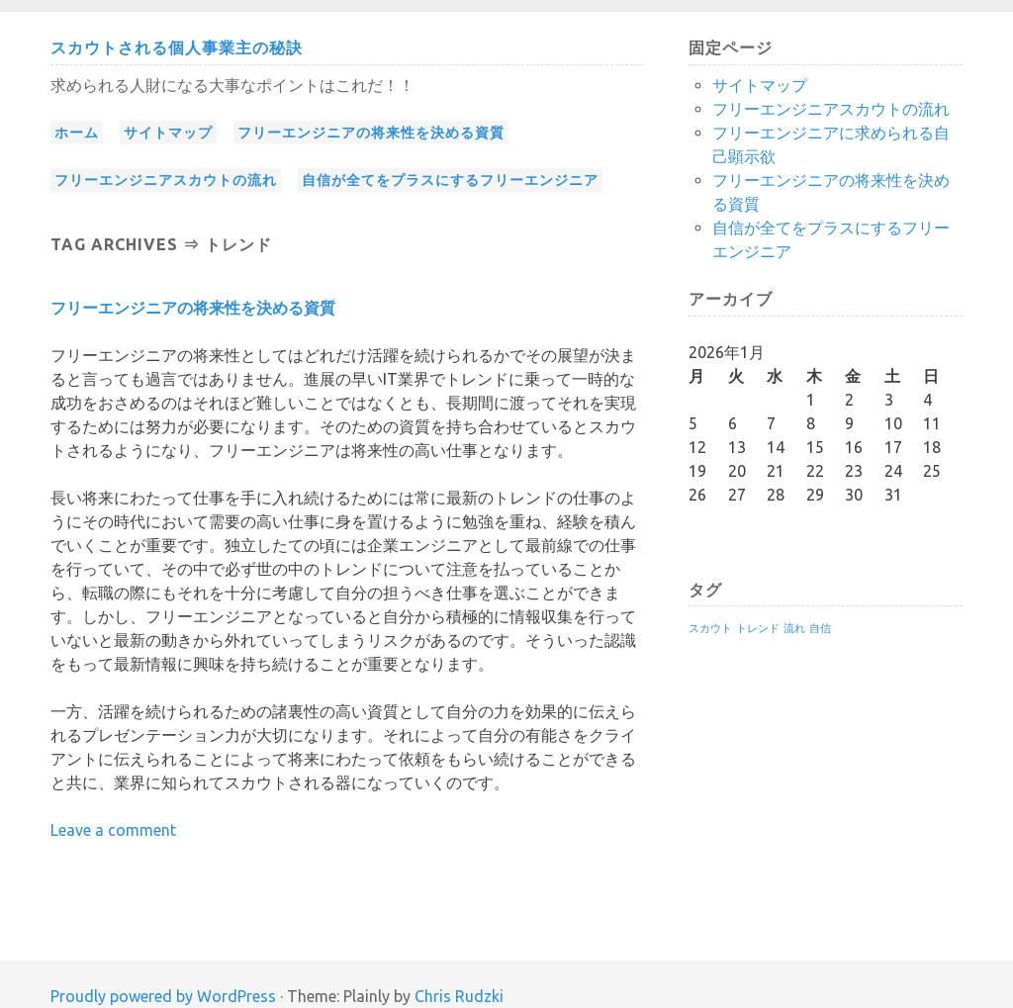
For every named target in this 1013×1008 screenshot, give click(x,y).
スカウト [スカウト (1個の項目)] (710, 628)
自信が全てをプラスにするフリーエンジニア (450, 180)
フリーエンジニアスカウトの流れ (165, 180)
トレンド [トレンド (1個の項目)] (758, 628)
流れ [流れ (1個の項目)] (794, 628)
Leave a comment (113, 830)
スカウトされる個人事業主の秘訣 (176, 47)
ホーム (76, 132)
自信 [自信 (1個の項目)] (820, 628)
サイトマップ (168, 132)
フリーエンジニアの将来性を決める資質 (371, 132)
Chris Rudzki (459, 996)
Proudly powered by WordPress (163, 996)
